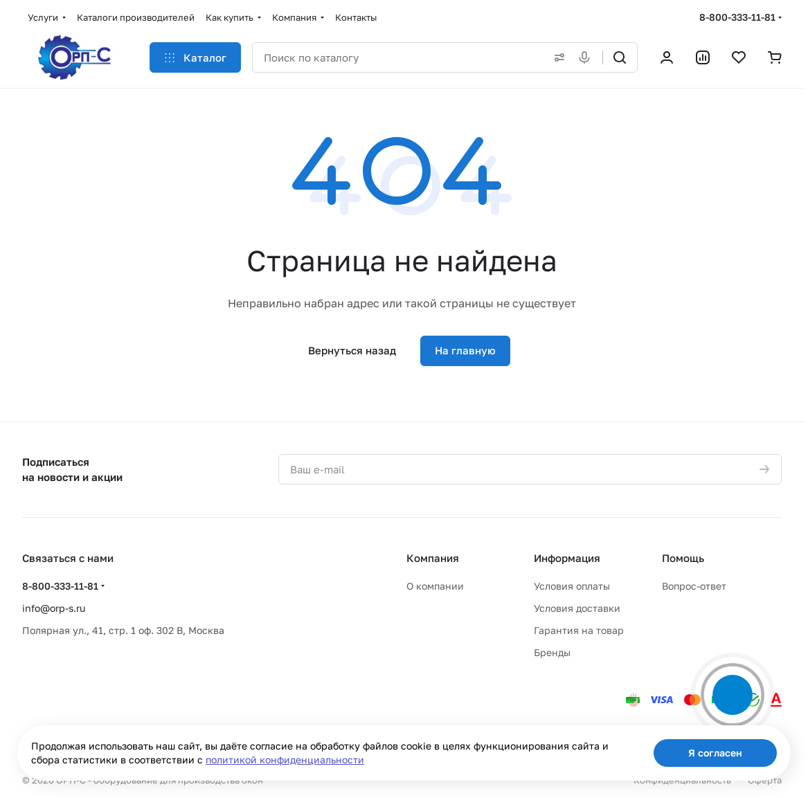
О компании (435, 586)
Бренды (552, 652)
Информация (567, 558)
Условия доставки (577, 608)
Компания (432, 558)
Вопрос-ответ (694, 586)
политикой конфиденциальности (285, 759)
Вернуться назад (352, 350)
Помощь (683, 558)
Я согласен (715, 753)
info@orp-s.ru (53, 608)
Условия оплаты (572, 586)
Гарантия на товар (579, 630)
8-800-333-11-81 (737, 17)
